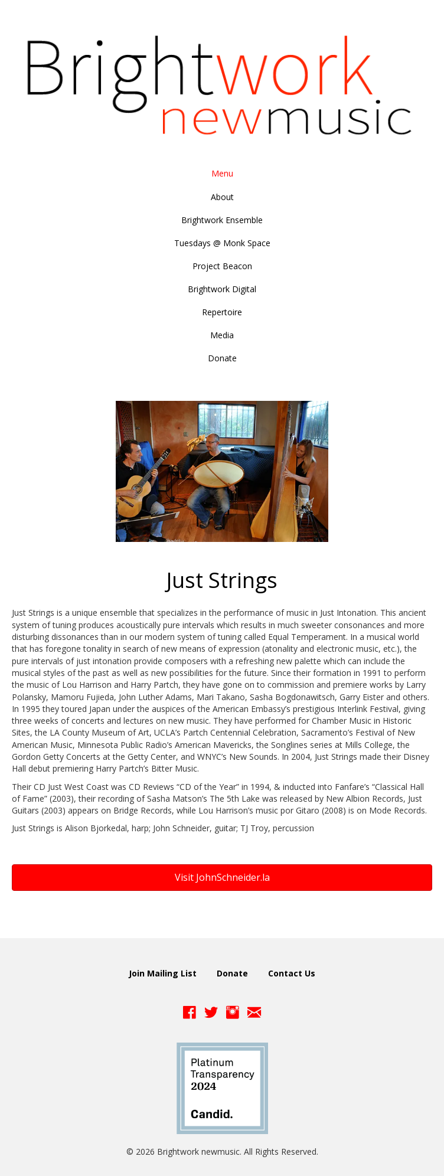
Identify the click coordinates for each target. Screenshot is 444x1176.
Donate (232, 973)
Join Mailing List (163, 973)
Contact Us (291, 973)
